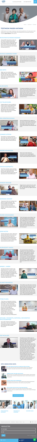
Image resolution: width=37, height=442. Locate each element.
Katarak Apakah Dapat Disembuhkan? (14, 380)
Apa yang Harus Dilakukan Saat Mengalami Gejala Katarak (18, 366)
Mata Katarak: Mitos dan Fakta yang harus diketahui (17, 387)
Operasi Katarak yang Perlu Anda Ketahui (15, 373)
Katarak (34, 24)
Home (25, 24)
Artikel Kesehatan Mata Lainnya (18, 395)
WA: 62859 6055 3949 (27, 1)
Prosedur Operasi (16, 411)
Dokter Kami (29, 411)
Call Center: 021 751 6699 (17, 1)
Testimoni (30, 24)
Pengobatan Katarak (4, 411)
